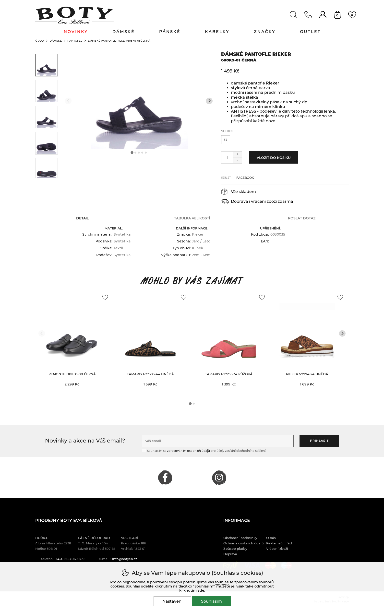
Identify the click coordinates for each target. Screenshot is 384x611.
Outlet (310, 31)
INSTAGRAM (219, 477)
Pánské (169, 31)
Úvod (39, 40)
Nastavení (172, 601)
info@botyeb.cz (124, 559)
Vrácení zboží (277, 549)
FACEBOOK (165, 477)
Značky (265, 31)
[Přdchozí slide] (68, 101)
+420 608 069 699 (69, 559)
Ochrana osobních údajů (243, 543)
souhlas (221, 582)
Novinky (76, 31)
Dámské (55, 40)
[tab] (132, 152)
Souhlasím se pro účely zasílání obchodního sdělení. (204, 450)
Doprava (230, 554)
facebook (245, 177)
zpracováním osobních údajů (188, 451)
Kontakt (308, 14)
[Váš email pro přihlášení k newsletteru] (218, 441)
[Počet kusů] (227, 157)
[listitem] (46, 65)
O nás (271, 538)
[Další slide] (209, 101)
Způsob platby (235, 549)
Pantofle (74, 40)
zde (201, 590)
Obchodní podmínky (240, 538)
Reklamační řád (279, 543)
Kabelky (217, 31)
